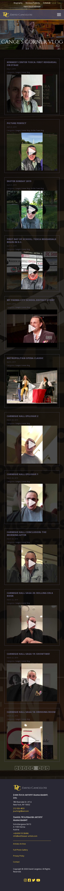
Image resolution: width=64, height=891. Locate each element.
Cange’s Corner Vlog (22, 72)
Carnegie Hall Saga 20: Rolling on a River (30, 594)
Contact (16, 862)
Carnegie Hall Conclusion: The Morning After (26, 533)
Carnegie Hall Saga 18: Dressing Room (31, 712)
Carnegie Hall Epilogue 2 (22, 416)
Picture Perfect (16, 123)
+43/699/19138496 (21, 833)
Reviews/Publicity (33, 3)
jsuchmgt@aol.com (21, 811)
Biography (18, 3)
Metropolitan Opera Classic (25, 358)
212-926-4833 (18, 808)
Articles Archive (19, 844)
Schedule (46, 3)
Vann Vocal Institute (32, 6)
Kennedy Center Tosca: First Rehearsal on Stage (32, 64)
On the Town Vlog (37, 130)
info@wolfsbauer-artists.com (25, 836)
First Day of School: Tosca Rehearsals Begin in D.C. (31, 241)
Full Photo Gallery (20, 850)
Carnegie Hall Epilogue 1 (22, 474)
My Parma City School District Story (31, 300)
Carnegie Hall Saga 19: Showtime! (28, 653)
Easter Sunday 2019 (19, 181)
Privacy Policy (18, 856)
